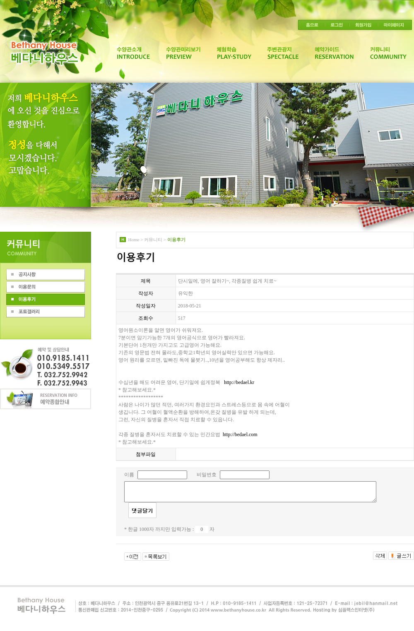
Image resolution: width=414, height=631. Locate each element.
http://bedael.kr (239, 382)
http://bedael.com (240, 434)
